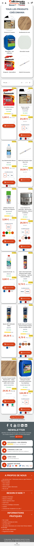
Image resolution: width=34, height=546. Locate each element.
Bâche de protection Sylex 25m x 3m (25, 161)
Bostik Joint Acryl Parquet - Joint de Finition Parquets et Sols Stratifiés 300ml (25, 325)
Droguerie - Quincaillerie (9, 72)
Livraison (4, 507)
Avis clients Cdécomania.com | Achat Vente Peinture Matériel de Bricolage (16, 526)
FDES (12, 405)
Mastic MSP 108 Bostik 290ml (9, 324)
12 (22, 82)
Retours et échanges (6, 499)
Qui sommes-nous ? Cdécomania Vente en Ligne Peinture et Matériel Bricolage (16, 480)
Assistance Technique (7, 497)
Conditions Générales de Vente (9, 522)
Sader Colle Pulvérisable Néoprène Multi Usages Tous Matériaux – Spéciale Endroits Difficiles (25, 274)
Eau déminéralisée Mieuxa (9, 160)
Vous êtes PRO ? (7, 524)
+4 (20, 240)
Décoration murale (24, 51)
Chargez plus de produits (17, 417)
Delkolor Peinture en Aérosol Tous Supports (9, 208)
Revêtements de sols (24, 32)
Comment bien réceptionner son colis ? (11, 508)
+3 (20, 347)
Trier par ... (6, 82)
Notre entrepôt (5, 485)
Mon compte (4, 520)
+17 (4, 235)
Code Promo (5, 503)
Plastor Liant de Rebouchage (25, 108)
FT (22, 138)
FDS (27, 138)
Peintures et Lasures (9, 32)
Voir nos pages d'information (8, 529)
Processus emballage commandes (10, 505)
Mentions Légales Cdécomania (9, 487)
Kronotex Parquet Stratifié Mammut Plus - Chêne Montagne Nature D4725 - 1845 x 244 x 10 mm (8, 380)
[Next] (29, 83)
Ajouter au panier (9, 126)
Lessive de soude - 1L (9, 271)
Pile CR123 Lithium (9, 107)
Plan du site (4, 489)
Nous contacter (5, 483)
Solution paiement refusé (7, 501)
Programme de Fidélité (7, 531)
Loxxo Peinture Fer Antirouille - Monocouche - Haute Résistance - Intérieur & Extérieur (25, 210)
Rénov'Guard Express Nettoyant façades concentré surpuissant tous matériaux (25, 380)
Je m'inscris (19, 436)
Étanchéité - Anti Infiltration (9, 52)
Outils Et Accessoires (24, 72)
